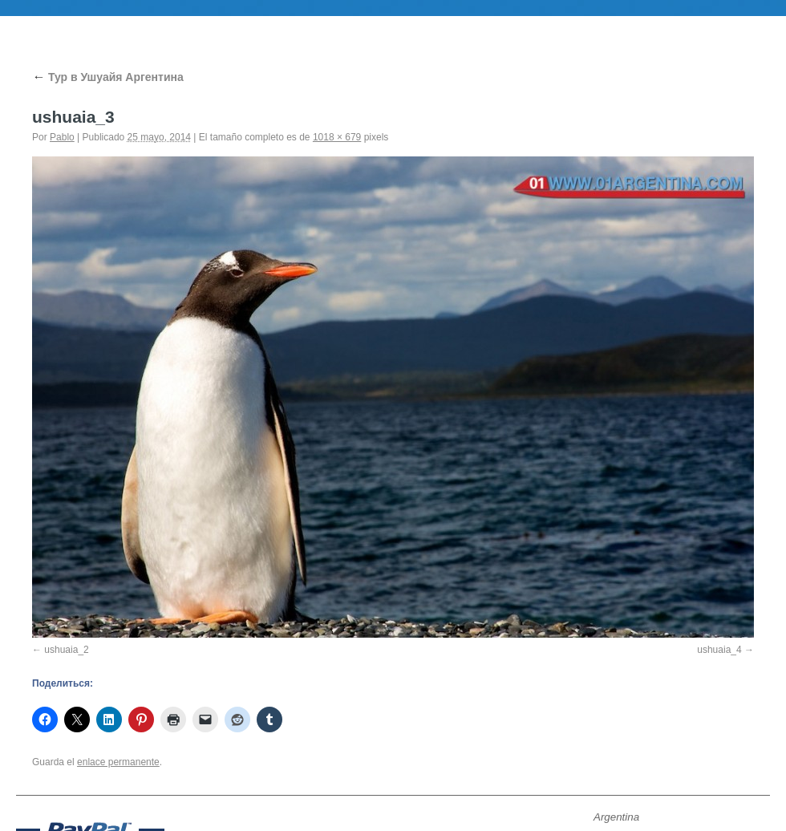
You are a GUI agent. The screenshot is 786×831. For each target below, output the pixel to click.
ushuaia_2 (66, 649)
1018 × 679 (337, 137)
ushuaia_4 (719, 649)
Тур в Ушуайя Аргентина (108, 77)
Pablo (62, 137)
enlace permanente (118, 762)
